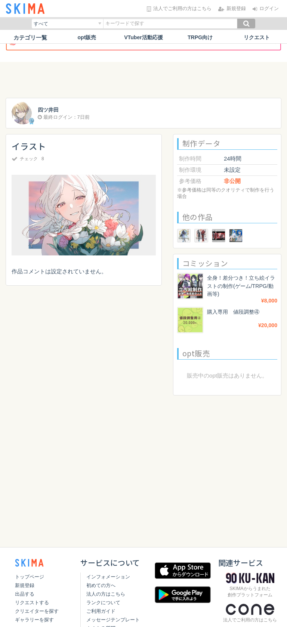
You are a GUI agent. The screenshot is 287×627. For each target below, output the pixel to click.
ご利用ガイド (99, 611)
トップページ (29, 577)
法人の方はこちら (104, 594)
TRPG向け (200, 37)
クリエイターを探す (37, 611)
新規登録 (24, 585)
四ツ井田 (49, 110)
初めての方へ (99, 585)
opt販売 (87, 37)
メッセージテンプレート (111, 620)
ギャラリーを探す (34, 620)
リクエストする (32, 602)
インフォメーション (107, 577)
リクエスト (257, 37)
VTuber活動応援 (143, 37)
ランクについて (102, 602)
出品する (24, 594)
